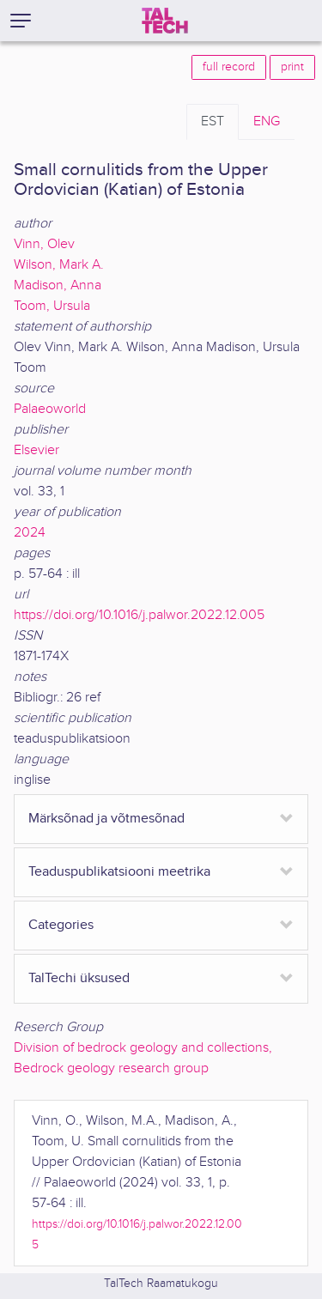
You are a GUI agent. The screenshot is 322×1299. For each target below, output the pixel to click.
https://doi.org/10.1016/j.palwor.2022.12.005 (139, 615)
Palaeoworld (50, 409)
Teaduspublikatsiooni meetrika (119, 872)
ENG (266, 121)
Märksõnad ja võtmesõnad (106, 818)
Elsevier (36, 450)
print (292, 67)
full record (229, 67)
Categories (61, 925)
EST (212, 121)
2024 (30, 533)
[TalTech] (165, 20)
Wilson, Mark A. (59, 265)
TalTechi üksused (79, 978)
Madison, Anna (57, 285)
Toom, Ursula (52, 306)
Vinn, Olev (44, 244)
